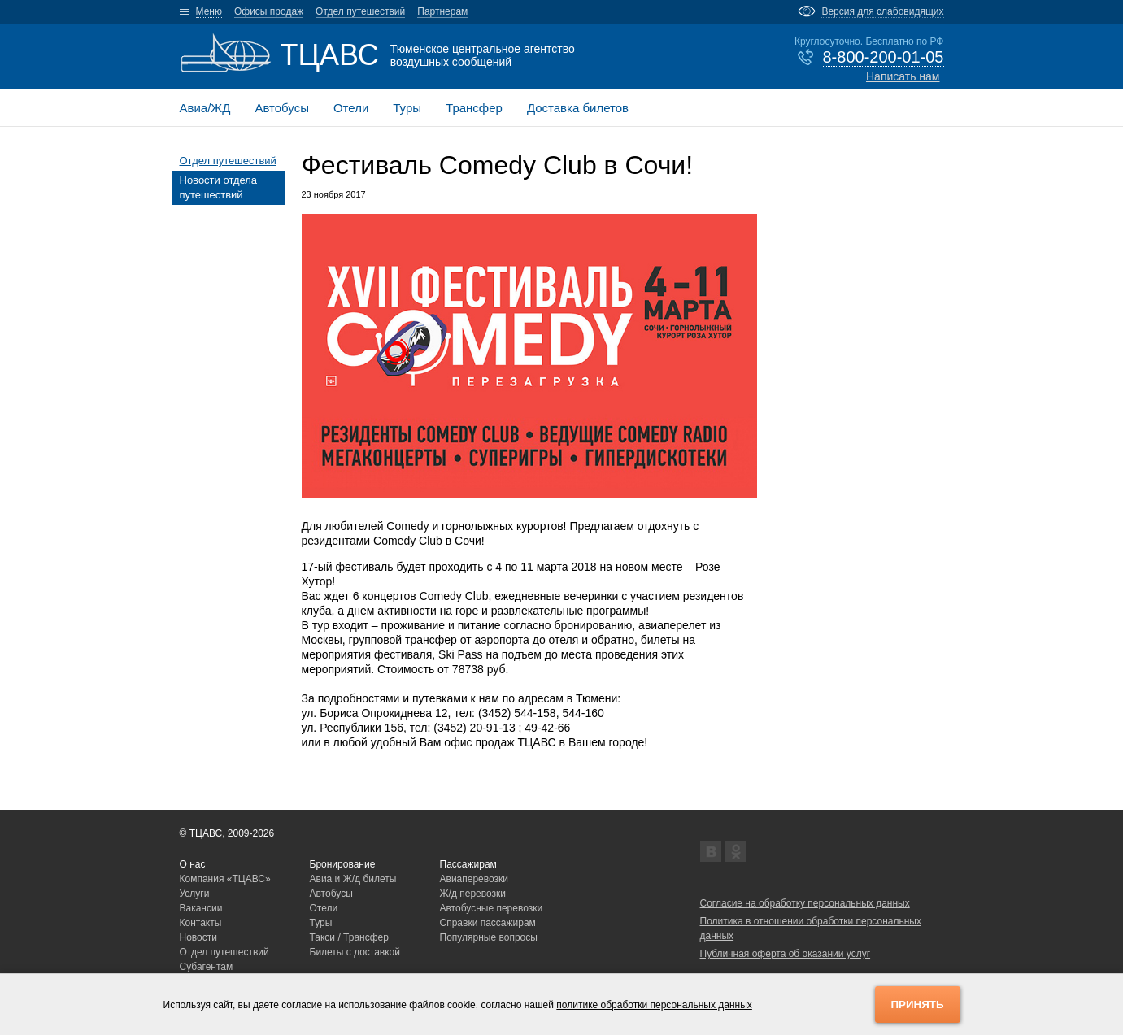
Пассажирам (468, 864)
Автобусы (282, 108)
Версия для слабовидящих (882, 11)
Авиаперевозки (474, 879)
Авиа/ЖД (205, 108)
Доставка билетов (578, 108)
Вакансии (201, 908)
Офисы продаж (268, 11)
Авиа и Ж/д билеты (353, 879)
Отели (350, 108)
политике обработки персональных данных (654, 1005)
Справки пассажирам (488, 922)
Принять (917, 1004)
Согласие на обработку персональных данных (805, 903)
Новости (198, 937)
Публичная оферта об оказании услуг (785, 953)
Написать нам (903, 76)
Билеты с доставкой (355, 952)
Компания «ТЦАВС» (225, 879)
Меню (209, 11)
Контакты (201, 922)
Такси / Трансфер (349, 937)
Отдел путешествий (360, 11)
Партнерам (442, 11)
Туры (407, 108)
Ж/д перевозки (473, 893)
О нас (193, 864)
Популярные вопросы (489, 937)
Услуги (195, 893)
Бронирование (343, 864)
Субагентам (206, 966)
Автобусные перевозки (491, 908)
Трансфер (474, 108)
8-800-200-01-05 (883, 57)
